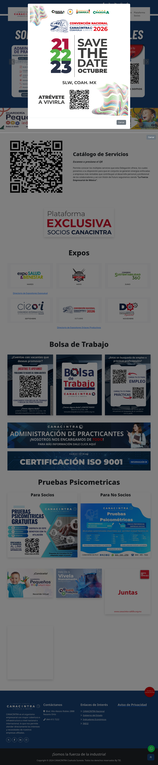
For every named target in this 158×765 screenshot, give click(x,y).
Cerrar (121, 122)
